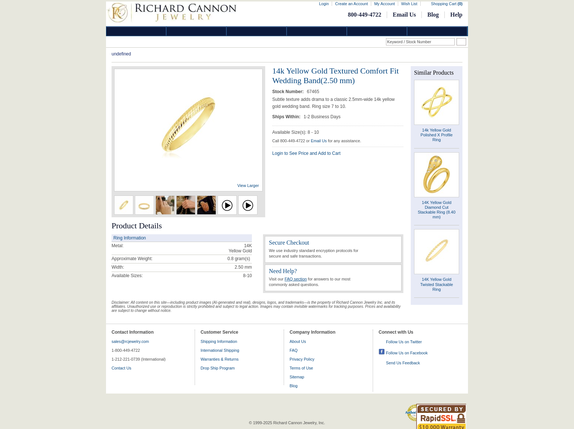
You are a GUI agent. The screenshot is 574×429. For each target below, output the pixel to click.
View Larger (248, 185)
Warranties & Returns (220, 359)
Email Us (404, 14)
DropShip (437, 31)
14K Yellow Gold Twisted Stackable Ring (436, 284)
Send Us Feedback (403, 363)
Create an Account (351, 3)
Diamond (136, 31)
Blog (433, 14)
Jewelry (317, 31)
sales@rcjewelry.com (130, 341)
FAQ (294, 350)
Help (456, 14)
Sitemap (297, 377)
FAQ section (296, 279)
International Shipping (220, 350)
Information (377, 31)
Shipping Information (219, 341)
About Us (298, 341)
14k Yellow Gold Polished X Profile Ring (437, 135)
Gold (196, 31)
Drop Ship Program (218, 368)
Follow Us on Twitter (404, 342)
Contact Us (121, 368)
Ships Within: (287, 116)
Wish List (409, 3)
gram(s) (239, 258)
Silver (257, 31)
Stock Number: (288, 91)
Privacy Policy (302, 359)
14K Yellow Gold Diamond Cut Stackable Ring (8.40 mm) (436, 209)
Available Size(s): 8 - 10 (295, 132)
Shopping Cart (446, 3)
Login (324, 3)
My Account (384, 3)
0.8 (231, 258)
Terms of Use (301, 368)
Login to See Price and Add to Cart (306, 153)
